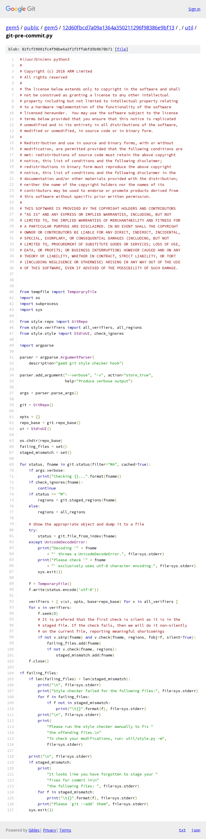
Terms (65, 830)
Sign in (194, 9)
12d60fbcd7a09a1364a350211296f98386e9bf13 (118, 27)
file (121, 49)
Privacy (49, 830)
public (31, 27)
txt (182, 829)
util (189, 27)
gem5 (12, 27)
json (195, 829)
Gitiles (34, 830)
